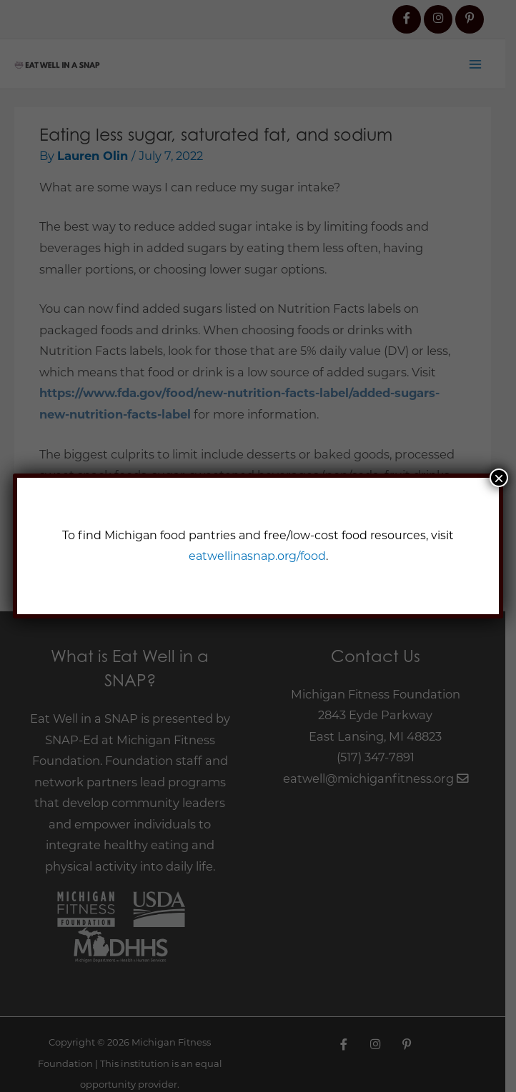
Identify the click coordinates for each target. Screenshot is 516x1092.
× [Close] (499, 478)
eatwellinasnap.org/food (256, 555)
